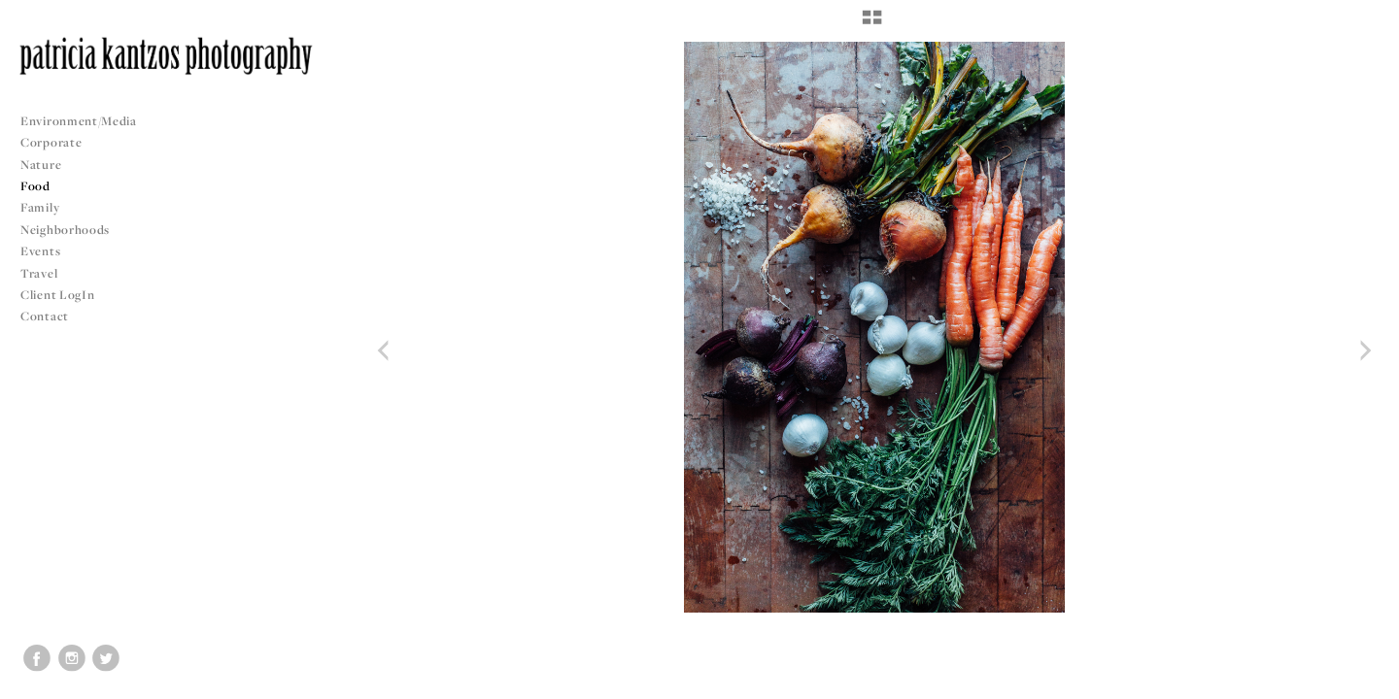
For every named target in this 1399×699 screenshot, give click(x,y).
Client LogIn (57, 294)
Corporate (51, 142)
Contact (44, 316)
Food (35, 186)
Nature (40, 164)
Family (39, 207)
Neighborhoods (72, 229)
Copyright (1359, 681)
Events (48, 251)
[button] (872, 24)
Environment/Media (78, 121)
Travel (38, 273)
